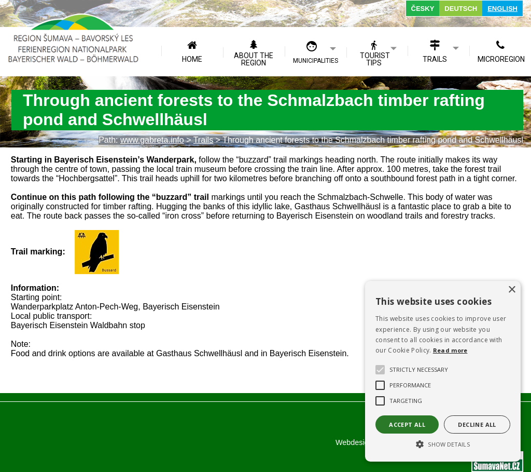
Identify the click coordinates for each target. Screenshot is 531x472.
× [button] (511, 290)
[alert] (443, 371)
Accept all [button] (407, 424)
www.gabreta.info (152, 140)
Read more (450, 350)
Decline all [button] (477, 424)
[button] (442, 443)
